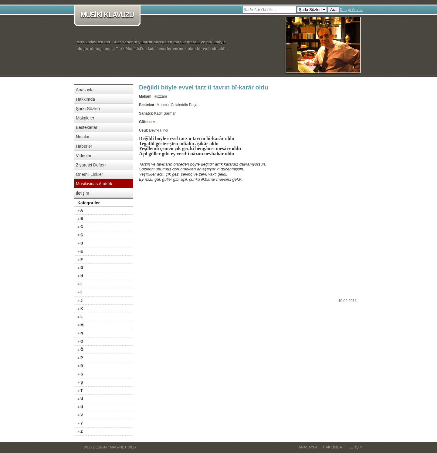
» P (80, 358)
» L (80, 317)
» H (80, 276)
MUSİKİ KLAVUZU (108, 15)
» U (80, 399)
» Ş (80, 382)
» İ (79, 292)
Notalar (83, 136)
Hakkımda (85, 99)
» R (80, 366)
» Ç (80, 235)
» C (80, 227)
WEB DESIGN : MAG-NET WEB (109, 447)
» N (80, 333)
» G (80, 268)
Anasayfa (84, 89)
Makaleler (85, 118)
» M (80, 325)
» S (80, 374)
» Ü (80, 407)
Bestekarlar (86, 127)
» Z (80, 431)
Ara (333, 9)
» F (80, 259)
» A (80, 210)
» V (80, 415)
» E (80, 251)
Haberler (84, 146)
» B (80, 218)
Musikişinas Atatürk (94, 183)
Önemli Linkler (89, 174)
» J (80, 300)
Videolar (83, 155)
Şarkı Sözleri (88, 108)
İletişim (82, 193)
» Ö (80, 349)
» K (80, 309)
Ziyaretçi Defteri (91, 165)
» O (80, 341)
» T (80, 390)
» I (79, 284)
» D (80, 243)
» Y (80, 423)
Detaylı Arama (351, 10)
